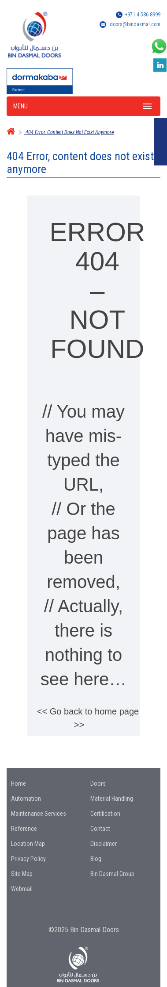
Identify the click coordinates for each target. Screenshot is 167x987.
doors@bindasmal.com (135, 24)
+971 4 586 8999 (142, 15)
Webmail (22, 889)
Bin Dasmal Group (112, 874)
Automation (26, 798)
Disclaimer (103, 844)
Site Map (22, 874)
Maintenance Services (38, 813)
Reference (24, 829)
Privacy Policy (28, 859)
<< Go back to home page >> (88, 718)
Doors (98, 783)
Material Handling (111, 798)
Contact (100, 829)
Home (18, 783)
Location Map (28, 844)
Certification (105, 813)
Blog (95, 859)
